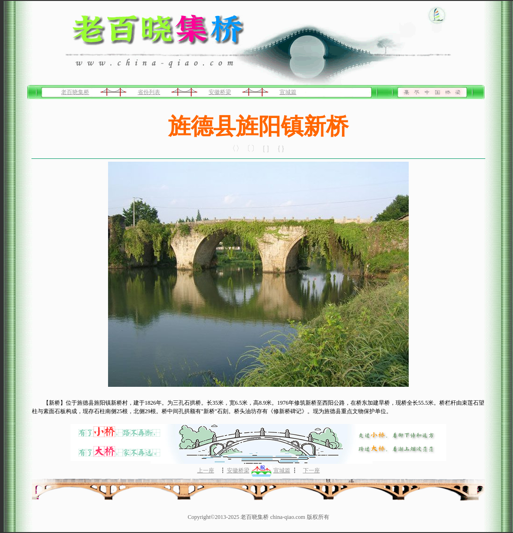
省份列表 (149, 92)
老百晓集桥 (75, 92)
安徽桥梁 (220, 92)
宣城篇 (288, 92)
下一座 (311, 470)
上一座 (205, 470)
